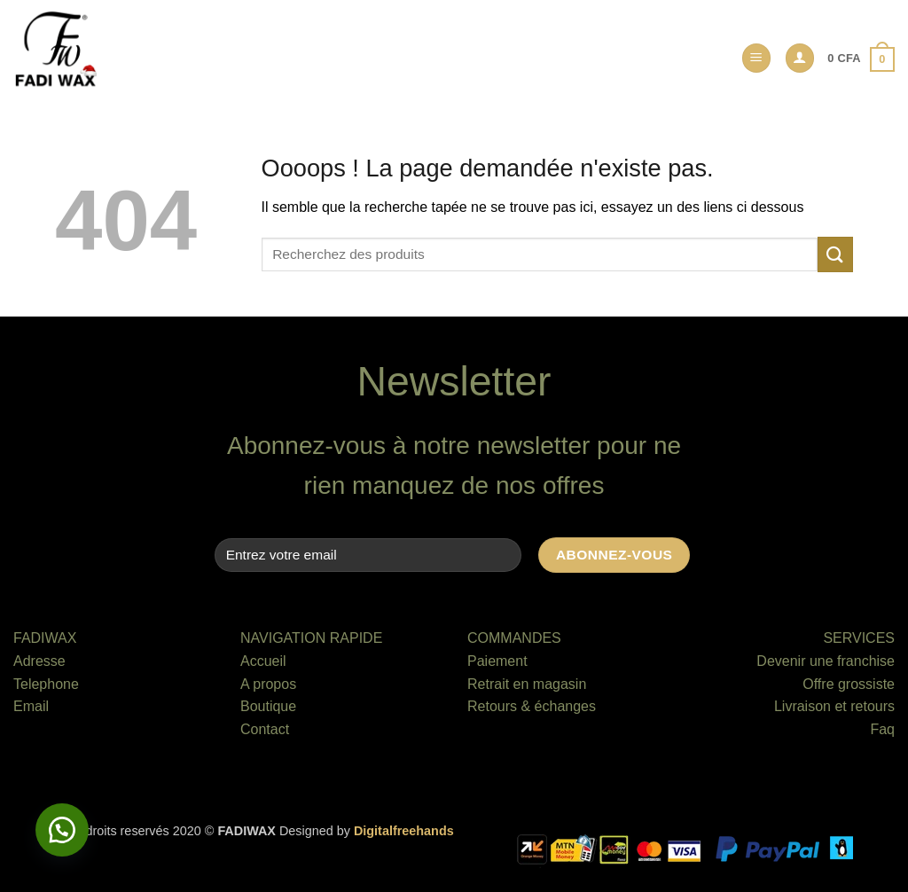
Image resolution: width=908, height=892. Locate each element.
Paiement (497, 661)
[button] (756, 58)
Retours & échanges (531, 706)
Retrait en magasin (526, 684)
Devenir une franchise (825, 661)
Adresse (39, 661)
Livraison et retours (834, 706)
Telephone (46, 684)
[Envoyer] (835, 254)
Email (31, 706)
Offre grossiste (848, 684)
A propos (268, 684)
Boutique (268, 706)
